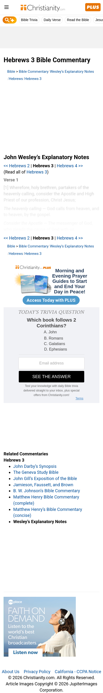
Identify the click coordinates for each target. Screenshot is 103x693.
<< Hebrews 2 (17, 165)
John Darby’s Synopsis (35, 466)
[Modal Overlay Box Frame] (51, 285)
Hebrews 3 (32, 79)
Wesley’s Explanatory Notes (72, 71)
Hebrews (16, 79)
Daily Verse (52, 20)
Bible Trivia (29, 20)
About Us (10, 671)
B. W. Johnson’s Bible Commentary (46, 490)
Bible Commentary (33, 71)
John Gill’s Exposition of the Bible (45, 478)
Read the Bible (78, 20)
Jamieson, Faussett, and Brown (43, 484)
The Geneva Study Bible (35, 472)
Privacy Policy (37, 671)
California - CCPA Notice (78, 671)
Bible (11, 71)
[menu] (6, 8)
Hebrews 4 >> (70, 165)
